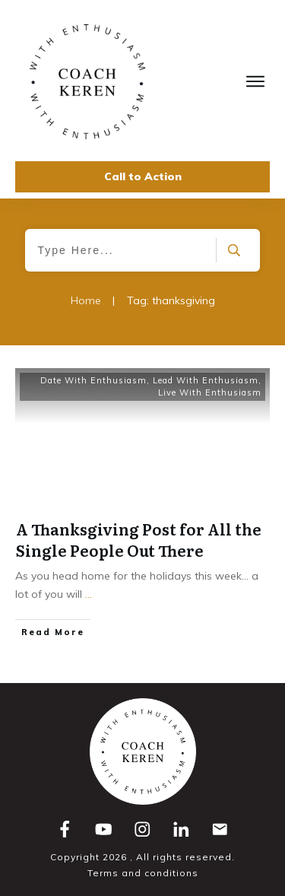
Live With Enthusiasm (209, 392)
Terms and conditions (142, 873)
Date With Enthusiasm (93, 380)
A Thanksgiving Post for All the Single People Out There (138, 539)
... (88, 594)
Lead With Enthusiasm (205, 380)
